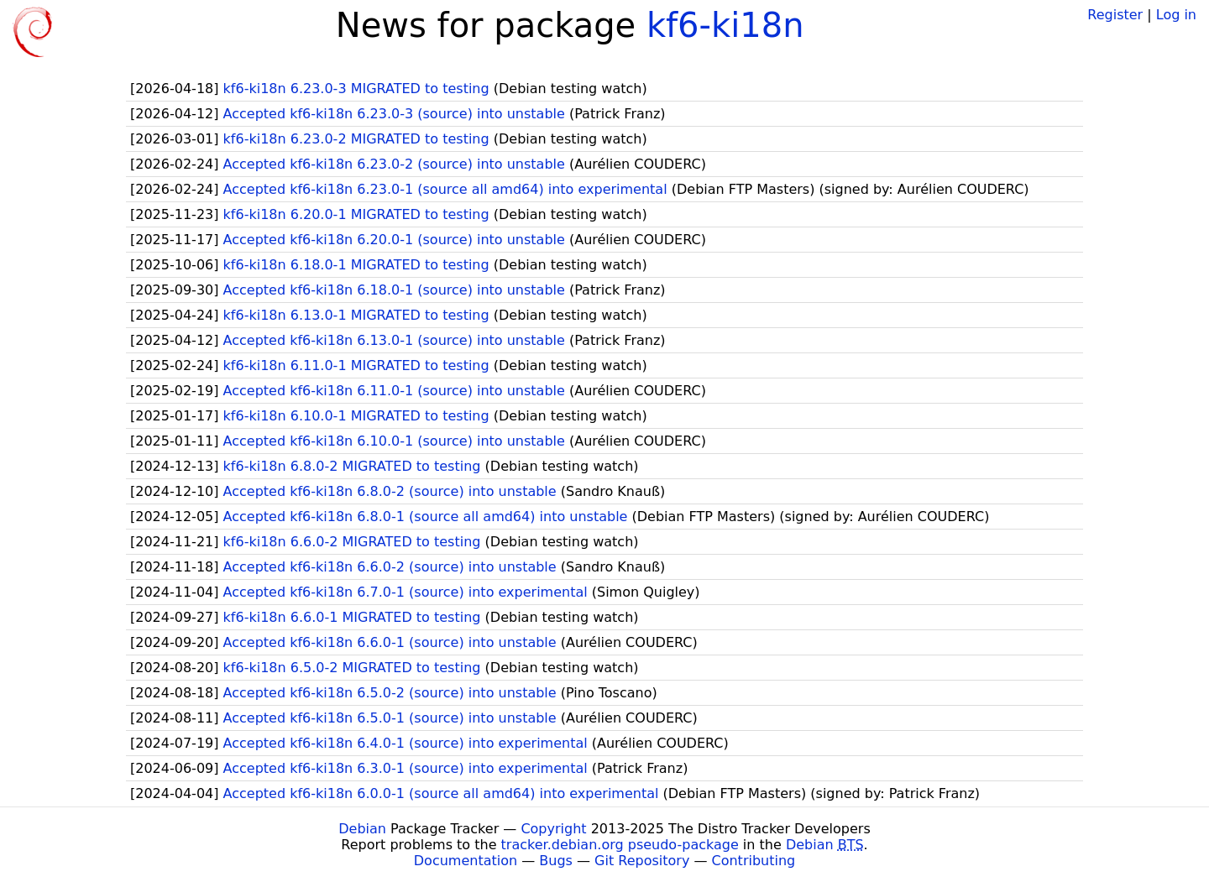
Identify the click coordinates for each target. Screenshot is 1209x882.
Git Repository (641, 861)
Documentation (465, 861)
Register (1115, 15)
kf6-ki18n (725, 25)
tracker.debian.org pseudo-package (620, 845)
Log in (1176, 15)
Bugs (556, 861)
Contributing (754, 861)
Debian (362, 829)
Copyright (553, 829)
